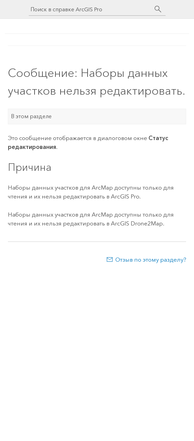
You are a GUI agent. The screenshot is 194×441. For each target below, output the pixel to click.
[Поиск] (158, 9)
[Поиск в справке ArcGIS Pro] (90, 9)
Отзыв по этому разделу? (150, 259)
